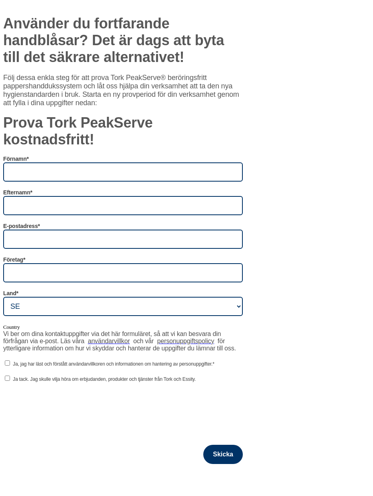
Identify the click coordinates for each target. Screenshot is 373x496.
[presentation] (64, 405)
